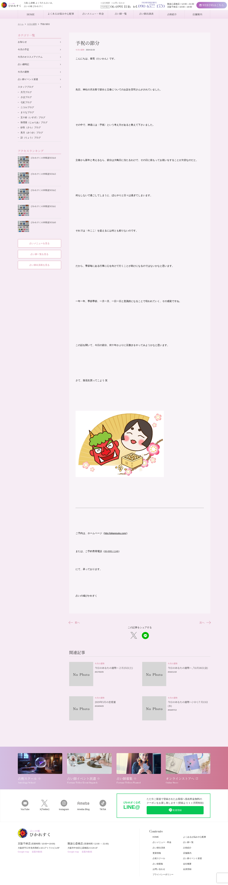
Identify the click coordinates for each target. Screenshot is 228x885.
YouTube (25, 798)
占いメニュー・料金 (162, 835)
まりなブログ (28, 115)
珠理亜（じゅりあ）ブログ (35, 126)
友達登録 (175, 803)
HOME (156, 830)
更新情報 (157, 846)
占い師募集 (158, 857)
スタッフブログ (26, 88)
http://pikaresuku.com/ (116, 534)
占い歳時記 (24, 65)
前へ (75, 624)
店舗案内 (187, 846)
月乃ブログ (27, 94)
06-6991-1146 (111, 552)
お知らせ (22, 42)
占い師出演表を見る (39, 262)
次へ (204, 624)
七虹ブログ (27, 104)
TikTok (102, 798)
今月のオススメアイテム (31, 57)
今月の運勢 (80, 50)
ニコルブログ (28, 110)
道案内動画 (37, 846)
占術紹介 (187, 841)
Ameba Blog (83, 798)
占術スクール (159, 851)
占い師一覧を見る (39, 251)
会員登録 (187, 862)
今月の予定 (24, 49)
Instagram (64, 798)
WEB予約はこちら (201, 6)
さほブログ (27, 99)
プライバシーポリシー (163, 867)
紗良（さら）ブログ (31, 131)
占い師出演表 (159, 841)
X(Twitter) (44, 798)
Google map (23, 846)
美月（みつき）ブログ (33, 136)
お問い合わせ (108, 4)
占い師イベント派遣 (28, 80)
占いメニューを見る (39, 240)
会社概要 (96, 4)
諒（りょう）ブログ (31, 142)
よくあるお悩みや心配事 (194, 830)
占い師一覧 (188, 835)
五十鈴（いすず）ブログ (34, 120)
